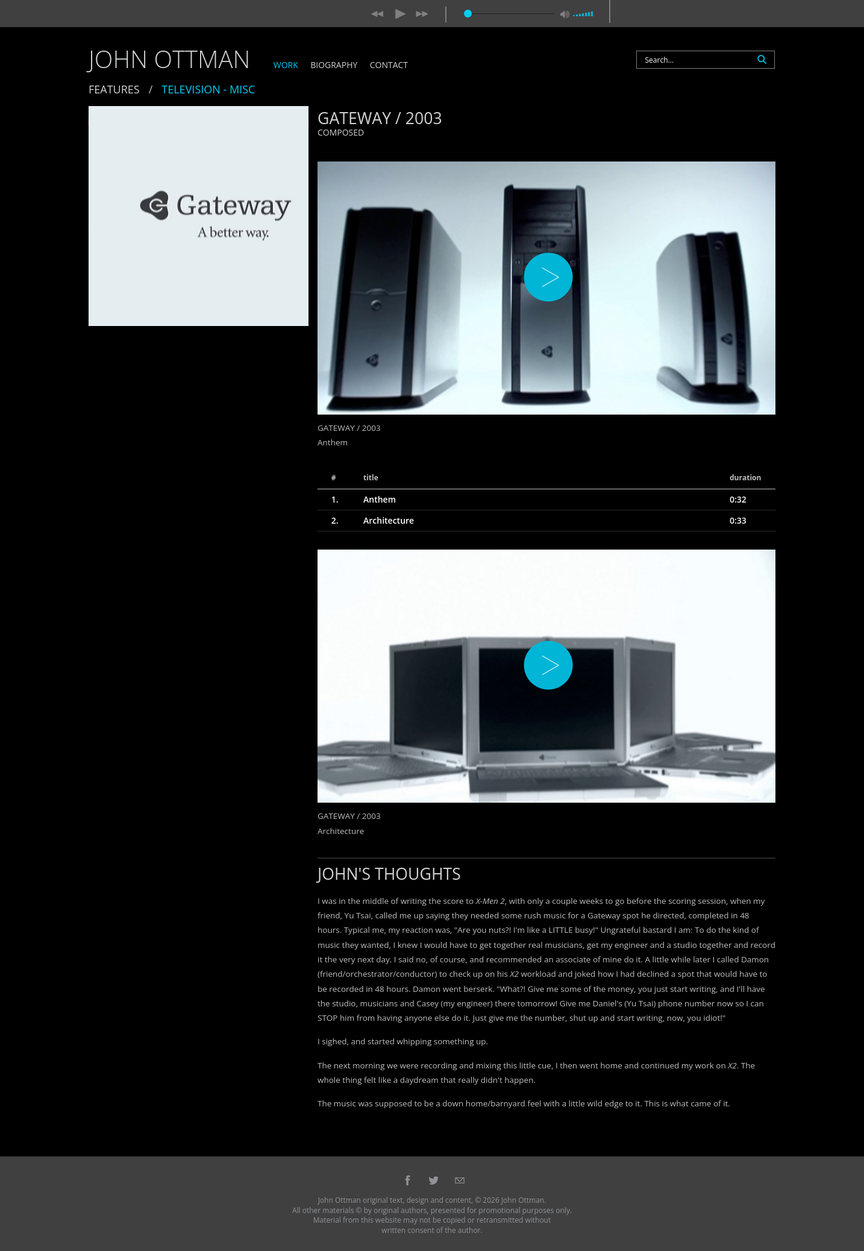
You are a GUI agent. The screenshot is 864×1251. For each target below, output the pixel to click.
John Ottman (169, 58)
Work (286, 65)
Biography (333, 65)
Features (114, 89)
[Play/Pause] (401, 15)
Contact (389, 65)
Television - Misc (208, 89)
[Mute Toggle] (566, 17)
